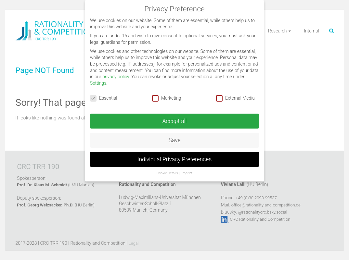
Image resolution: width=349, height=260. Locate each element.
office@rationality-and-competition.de (266, 205)
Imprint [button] (187, 173)
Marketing (166, 98)
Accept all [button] (174, 121)
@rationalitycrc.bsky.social (262, 212)
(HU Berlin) (56, 205)
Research (277, 30)
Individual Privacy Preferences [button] (174, 159)
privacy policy (115, 76)
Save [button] (175, 140)
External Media (235, 98)
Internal (311, 30)
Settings (98, 83)
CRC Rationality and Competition (260, 219)
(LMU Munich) (55, 184)
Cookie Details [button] (168, 173)
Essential (103, 98)
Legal (134, 243)
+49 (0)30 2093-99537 (256, 197)
